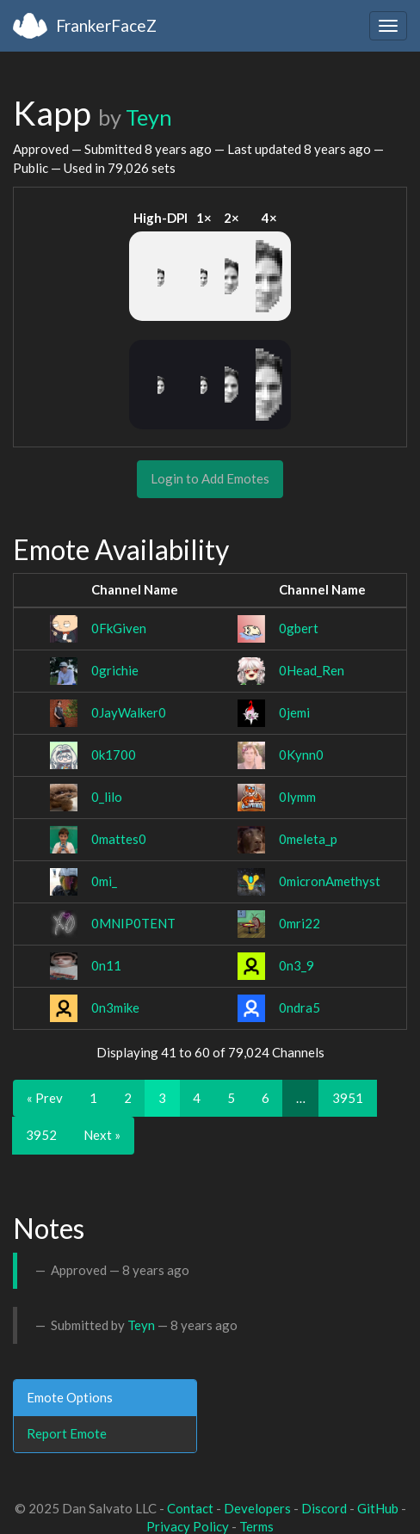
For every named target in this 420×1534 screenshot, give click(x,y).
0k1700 (113, 754)
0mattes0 (118, 839)
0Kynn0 (301, 754)
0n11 (106, 965)
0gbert (298, 628)
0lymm (297, 796)
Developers (257, 1508)
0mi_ (104, 881)
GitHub (377, 1508)
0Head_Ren (311, 670)
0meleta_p (308, 839)
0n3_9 (296, 965)
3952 (41, 1135)
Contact (190, 1508)
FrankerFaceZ (106, 25)
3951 (347, 1098)
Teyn (149, 117)
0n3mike (115, 1007)
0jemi (294, 712)
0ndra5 (299, 1007)
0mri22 (299, 923)
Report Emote (67, 1433)
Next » (101, 1135)
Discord (324, 1508)
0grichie (115, 670)
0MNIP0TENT (133, 923)
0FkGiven (118, 628)
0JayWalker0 (128, 712)
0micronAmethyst (329, 881)
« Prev (45, 1098)
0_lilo (106, 796)
